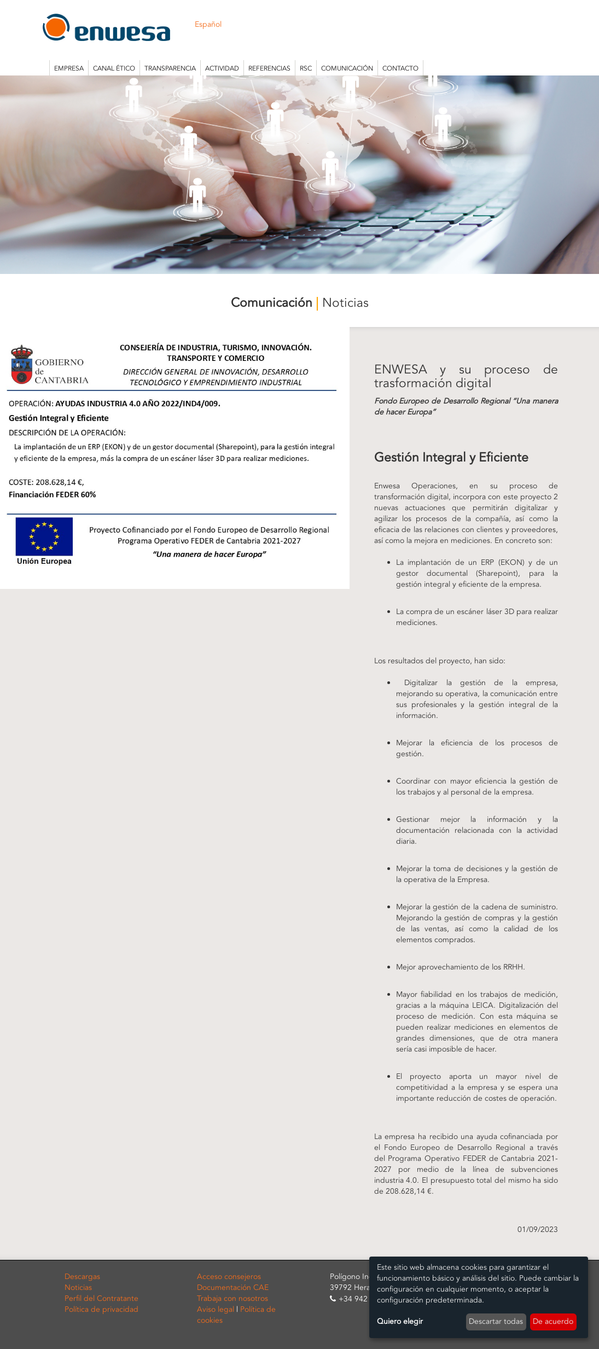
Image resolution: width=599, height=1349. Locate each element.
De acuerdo (553, 1321)
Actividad (222, 68)
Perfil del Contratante (101, 1298)
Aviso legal (215, 1309)
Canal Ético (114, 68)
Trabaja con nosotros (232, 1298)
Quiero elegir (400, 1321)
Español (208, 24)
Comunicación (347, 68)
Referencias (269, 68)
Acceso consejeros (229, 1276)
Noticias (78, 1287)
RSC (306, 68)
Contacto (400, 68)
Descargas (82, 1276)
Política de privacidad (101, 1309)
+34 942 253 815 (368, 1299)
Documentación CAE (233, 1287)
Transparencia (170, 68)
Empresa (69, 68)
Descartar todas (496, 1321)
